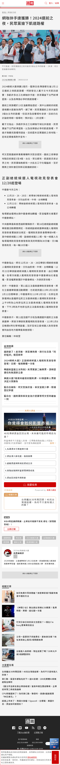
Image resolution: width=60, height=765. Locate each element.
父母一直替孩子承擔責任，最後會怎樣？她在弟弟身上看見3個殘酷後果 (36, 638)
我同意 (55, 757)
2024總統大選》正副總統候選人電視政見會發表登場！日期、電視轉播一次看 (30, 362)
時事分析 (12, 12)
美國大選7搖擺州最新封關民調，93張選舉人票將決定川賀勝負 (30, 379)
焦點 (4, 12)
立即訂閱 (11, 529)
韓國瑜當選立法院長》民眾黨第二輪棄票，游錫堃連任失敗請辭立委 (30, 371)
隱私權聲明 (32, 757)
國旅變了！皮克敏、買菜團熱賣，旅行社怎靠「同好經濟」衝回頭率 (30, 353)
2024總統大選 (32, 538)
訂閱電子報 (38, 732)
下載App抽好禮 (23, 732)
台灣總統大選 (49, 538)
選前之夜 (17, 542)
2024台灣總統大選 (9, 80)
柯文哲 (18, 538)
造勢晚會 (7, 538)
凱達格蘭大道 (32, 542)
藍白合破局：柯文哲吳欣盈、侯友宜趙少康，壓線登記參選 (30, 388)
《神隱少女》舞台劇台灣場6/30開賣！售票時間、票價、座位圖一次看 (36, 609)
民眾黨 (6, 542)
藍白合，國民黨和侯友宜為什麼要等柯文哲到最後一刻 (30, 397)
